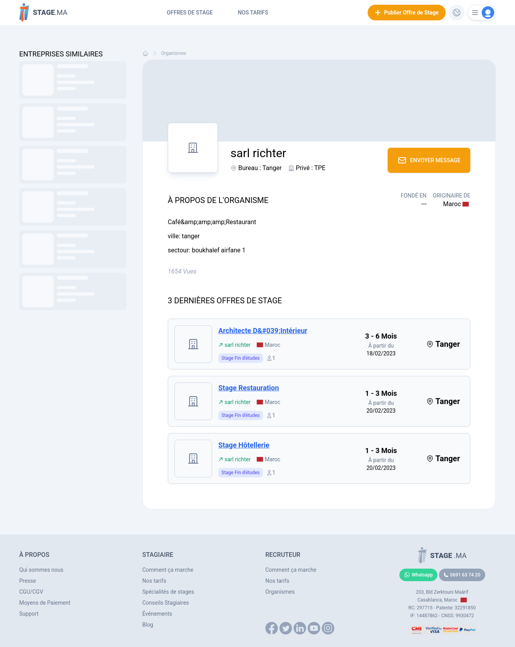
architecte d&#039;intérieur (262, 330)
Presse (27, 581)
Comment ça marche (167, 570)
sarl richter (234, 345)
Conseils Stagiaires (165, 603)
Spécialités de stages (168, 592)
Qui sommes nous (41, 570)
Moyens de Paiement (45, 603)
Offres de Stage (190, 12)
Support (28, 614)
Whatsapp (418, 575)
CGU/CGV (31, 592)
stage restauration (248, 388)
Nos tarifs (253, 12)
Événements (157, 614)
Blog (147, 625)
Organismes (173, 53)
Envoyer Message (429, 160)
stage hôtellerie (243, 445)
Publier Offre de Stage (407, 12)
